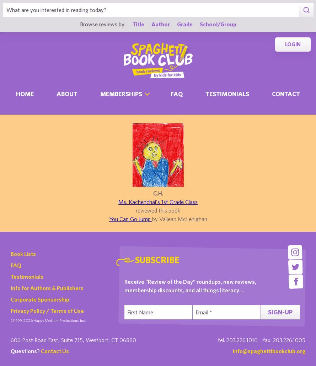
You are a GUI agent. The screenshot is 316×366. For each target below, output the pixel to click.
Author (160, 24)
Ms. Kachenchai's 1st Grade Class (158, 202)
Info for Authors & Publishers (47, 288)
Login (293, 44)
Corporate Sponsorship (40, 299)
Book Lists (23, 254)
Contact (286, 94)
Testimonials (227, 94)
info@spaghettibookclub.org (269, 351)
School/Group (218, 24)
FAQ (16, 265)
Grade (185, 24)
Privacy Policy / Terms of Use (47, 311)
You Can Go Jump (130, 219)
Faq (177, 94)
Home (25, 94)
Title (138, 24)
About (67, 94)
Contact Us (55, 351)
